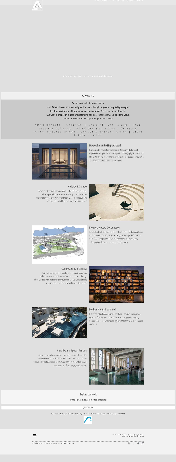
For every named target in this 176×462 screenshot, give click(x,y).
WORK (104, 8)
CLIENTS (129, 8)
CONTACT (139, 8)
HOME (97, 8)
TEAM (112, 8)
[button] (34, 442)
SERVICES (120, 8)
